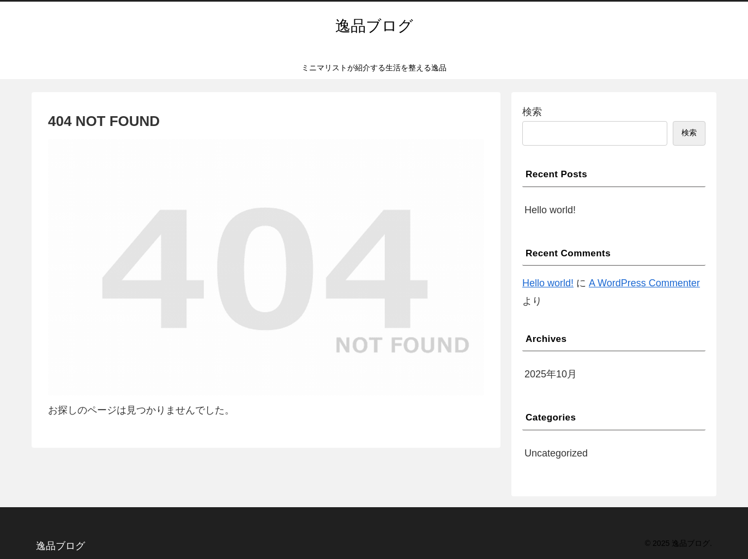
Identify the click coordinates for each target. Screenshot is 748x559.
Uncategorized (556, 453)
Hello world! (550, 210)
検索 (532, 111)
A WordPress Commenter (644, 283)
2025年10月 (550, 374)
